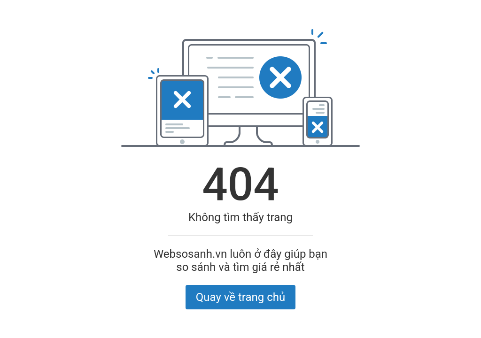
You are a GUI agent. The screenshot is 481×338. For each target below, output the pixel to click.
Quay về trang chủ (240, 297)
